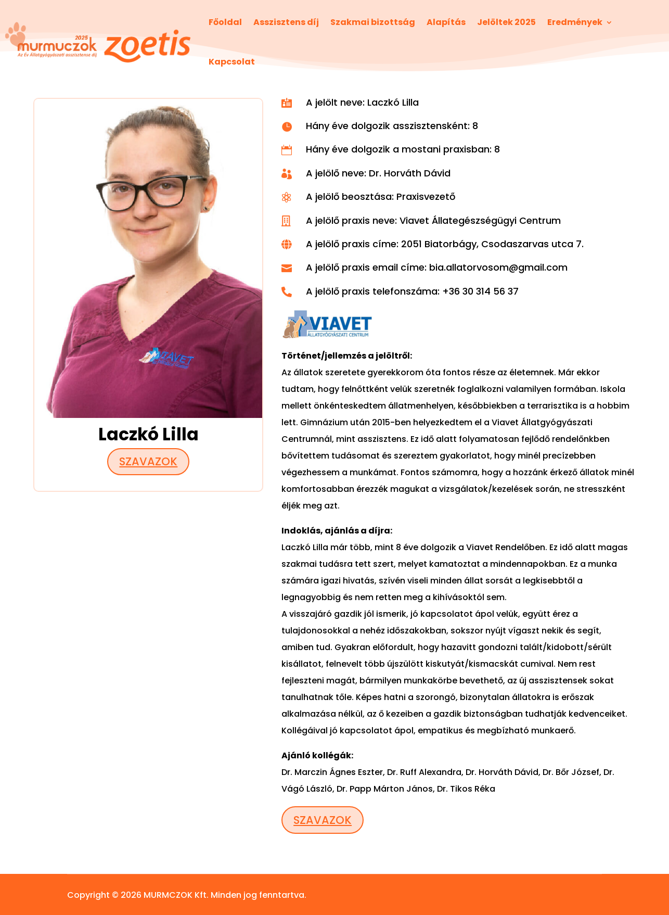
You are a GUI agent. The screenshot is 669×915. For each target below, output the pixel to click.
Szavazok (148, 461)
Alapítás (446, 22)
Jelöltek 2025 (506, 22)
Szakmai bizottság (372, 22)
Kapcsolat (232, 62)
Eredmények (574, 22)
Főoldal (225, 22)
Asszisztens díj (286, 22)
